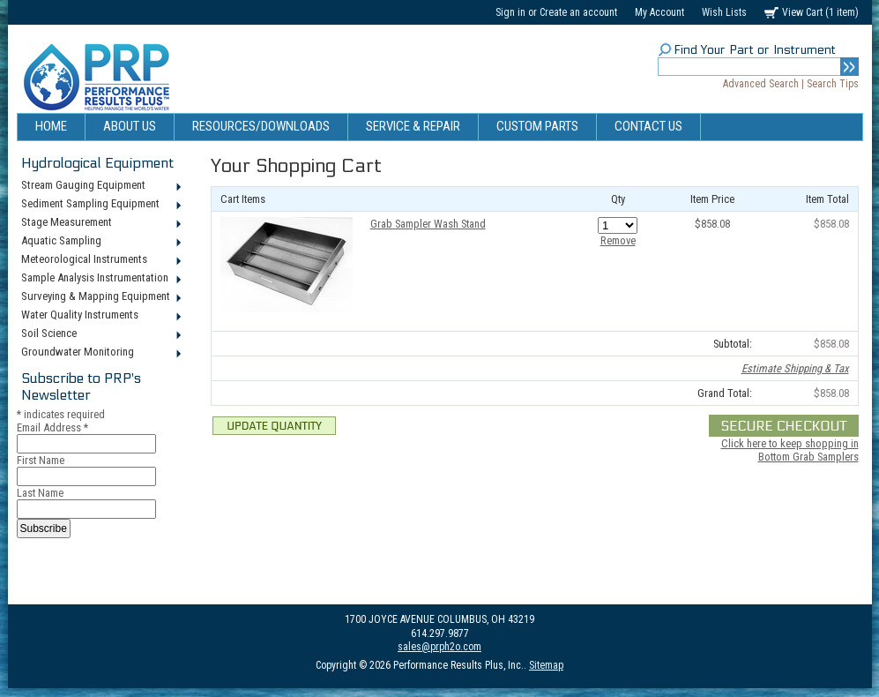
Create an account (578, 12)
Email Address (52, 427)
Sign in (510, 12)
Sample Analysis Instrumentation (100, 279)
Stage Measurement (100, 223)
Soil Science (100, 334)
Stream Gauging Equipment (100, 186)
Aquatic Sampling (100, 242)
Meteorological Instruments (100, 260)
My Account (659, 12)
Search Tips (833, 84)
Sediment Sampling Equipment (100, 205)
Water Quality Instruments (100, 316)
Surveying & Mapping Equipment (100, 297)
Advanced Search (761, 84)
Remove (618, 240)
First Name (40, 460)
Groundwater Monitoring (100, 353)
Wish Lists (724, 12)
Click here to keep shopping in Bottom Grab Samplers (790, 450)
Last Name (40, 492)
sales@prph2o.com (439, 647)
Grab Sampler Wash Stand (428, 223)
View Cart (820, 12)
